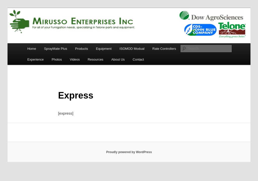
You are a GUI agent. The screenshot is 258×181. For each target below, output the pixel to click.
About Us (118, 59)
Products (81, 49)
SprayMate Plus (55, 49)
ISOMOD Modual (131, 49)
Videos (75, 59)
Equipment (104, 49)
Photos (57, 59)
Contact (138, 59)
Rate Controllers (164, 49)
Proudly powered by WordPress (129, 152)
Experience (35, 59)
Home (31, 49)
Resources (95, 59)
